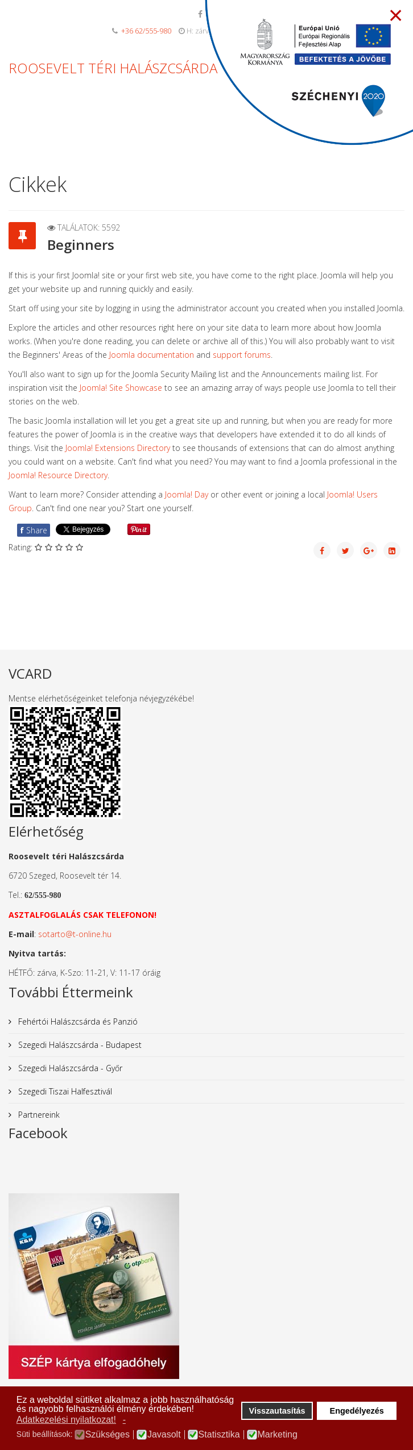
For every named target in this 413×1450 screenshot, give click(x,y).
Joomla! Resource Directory (58, 475)
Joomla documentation (151, 354)
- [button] (124, 1419)
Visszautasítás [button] (277, 1410)
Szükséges (107, 1434)
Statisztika (219, 1434)
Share (33, 530)
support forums (242, 354)
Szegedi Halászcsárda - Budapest (79, 1044)
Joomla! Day (186, 494)
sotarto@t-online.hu (74, 934)
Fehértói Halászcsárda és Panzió (77, 1021)
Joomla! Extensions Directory (117, 447)
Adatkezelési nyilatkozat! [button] (66, 1419)
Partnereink (38, 1114)
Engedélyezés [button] (357, 1410)
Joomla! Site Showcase (121, 387)
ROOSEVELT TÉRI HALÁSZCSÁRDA (113, 67)
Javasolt (164, 1434)
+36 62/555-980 (146, 31)
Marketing (278, 1434)
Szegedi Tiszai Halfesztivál (64, 1091)
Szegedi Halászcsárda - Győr (69, 1068)
